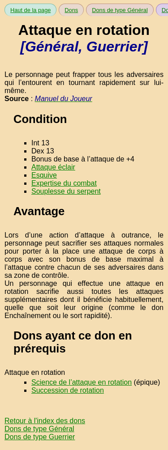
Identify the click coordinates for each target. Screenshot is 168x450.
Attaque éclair (53, 167)
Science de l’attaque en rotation (81, 382)
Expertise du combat (64, 183)
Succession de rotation (67, 390)
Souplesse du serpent (66, 191)
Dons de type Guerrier (39, 437)
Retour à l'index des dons (44, 421)
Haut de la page (30, 10)
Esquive (44, 175)
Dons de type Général (120, 10)
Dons (71, 10)
